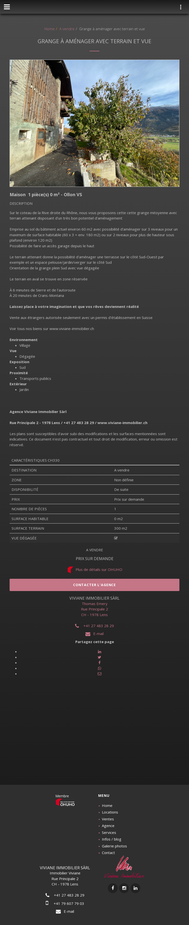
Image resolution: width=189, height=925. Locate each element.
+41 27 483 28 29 (94, 625)
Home (50, 28)
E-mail (94, 633)
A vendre (66, 28)
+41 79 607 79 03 (65, 903)
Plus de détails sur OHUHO (94, 569)
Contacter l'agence (94, 584)
